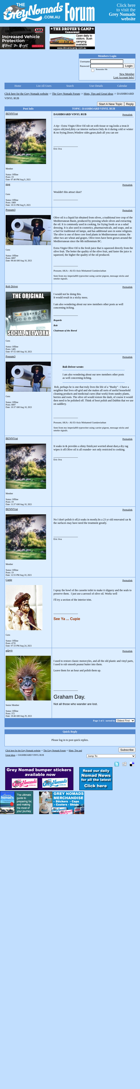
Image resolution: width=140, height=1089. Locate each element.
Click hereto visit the (122, 12)
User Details (96, 85)
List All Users (43, 85)
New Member (126, 74)
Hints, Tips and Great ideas (98, 93)
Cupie (9, 579)
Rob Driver (12, 286)
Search (70, 85)
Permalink (127, 114)
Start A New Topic (110, 104)
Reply (130, 104)
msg (8, 184)
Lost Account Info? (123, 77)
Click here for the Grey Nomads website (26, 93)
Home (17, 85)
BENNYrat (12, 113)
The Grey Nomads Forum (66, 93)
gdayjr (9, 650)
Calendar (122, 85)
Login (129, 66)
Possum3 (10, 209)
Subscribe (127, 750)
